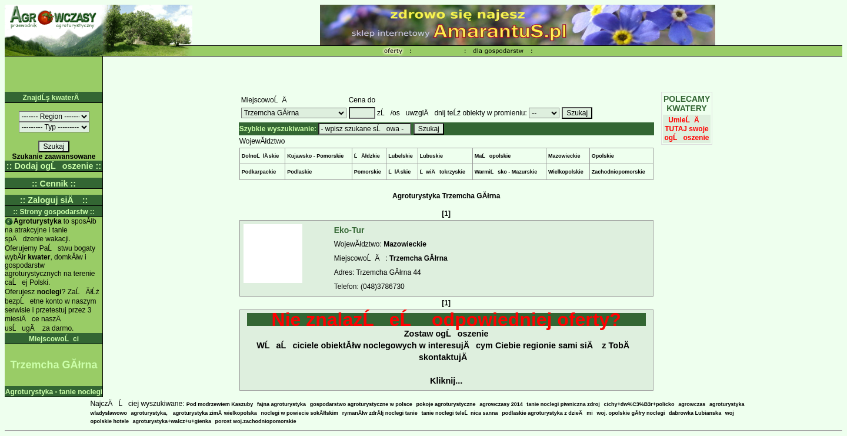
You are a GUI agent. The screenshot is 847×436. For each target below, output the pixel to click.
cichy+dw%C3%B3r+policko (639, 404)
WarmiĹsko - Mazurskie (506, 172)
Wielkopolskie (565, 172)
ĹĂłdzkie (367, 156)
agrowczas (691, 404)
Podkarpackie (259, 172)
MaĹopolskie (493, 156)
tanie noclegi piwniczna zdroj (563, 404)
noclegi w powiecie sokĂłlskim (300, 413)
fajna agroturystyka (281, 404)
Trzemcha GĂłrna (418, 258)
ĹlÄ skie (399, 172)
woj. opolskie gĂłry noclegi (630, 413)
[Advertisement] (473, 74)
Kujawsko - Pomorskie (315, 156)
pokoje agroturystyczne (445, 404)
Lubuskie (431, 156)
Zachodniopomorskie (618, 172)
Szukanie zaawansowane (53, 156)
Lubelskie (400, 156)
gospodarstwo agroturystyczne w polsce (361, 404)
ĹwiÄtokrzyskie (443, 172)
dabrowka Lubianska (695, 413)
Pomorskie (367, 172)
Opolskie (603, 156)
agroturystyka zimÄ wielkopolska (215, 413)
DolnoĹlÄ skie (260, 156)
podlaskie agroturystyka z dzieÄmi (547, 413)
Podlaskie (299, 172)
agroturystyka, (150, 413)
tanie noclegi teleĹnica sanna (459, 413)
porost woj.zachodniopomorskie (255, 421)
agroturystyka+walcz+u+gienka (172, 421)
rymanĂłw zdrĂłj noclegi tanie (380, 413)
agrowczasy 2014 (501, 404)
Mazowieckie (564, 156)
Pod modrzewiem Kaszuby (220, 404)
